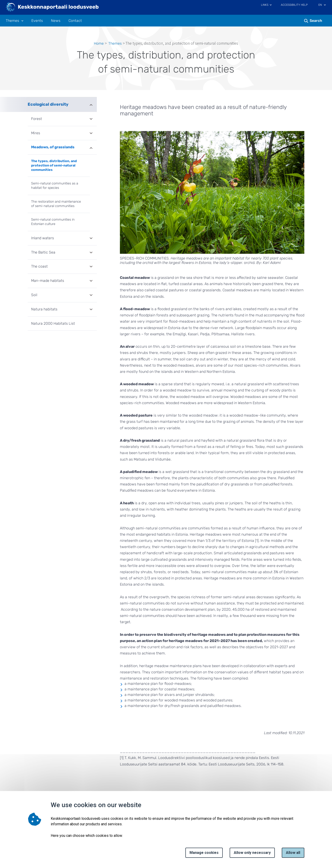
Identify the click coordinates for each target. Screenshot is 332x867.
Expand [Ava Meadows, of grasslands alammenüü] (91, 147)
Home (99, 43)
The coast (39, 266)
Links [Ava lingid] (264, 4)
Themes (115, 43)
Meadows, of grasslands (52, 147)
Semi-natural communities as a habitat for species (54, 185)
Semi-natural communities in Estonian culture (52, 222)
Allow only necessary (252, 852)
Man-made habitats (47, 280)
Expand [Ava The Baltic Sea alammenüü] (91, 252)
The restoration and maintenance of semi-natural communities (56, 204)
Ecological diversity (48, 104)
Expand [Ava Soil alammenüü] (91, 295)
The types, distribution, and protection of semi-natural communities (54, 165)
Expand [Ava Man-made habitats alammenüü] (91, 281)
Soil (34, 295)
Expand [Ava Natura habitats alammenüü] (91, 309)
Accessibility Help (294, 4)
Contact (75, 21)
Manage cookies (204, 852)
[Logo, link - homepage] (52, 7)
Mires (35, 133)
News (55, 21)
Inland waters (42, 238)
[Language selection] (325, 5)
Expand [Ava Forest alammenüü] (91, 119)
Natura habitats (44, 309)
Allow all (293, 852)
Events (37, 21)
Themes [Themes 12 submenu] (12, 21)
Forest (36, 119)
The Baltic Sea (43, 252)
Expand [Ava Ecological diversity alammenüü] (91, 104)
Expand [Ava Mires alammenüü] (91, 133)
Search (316, 20)
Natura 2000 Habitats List (53, 323)
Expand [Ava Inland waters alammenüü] (91, 238)
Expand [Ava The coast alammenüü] (91, 267)
